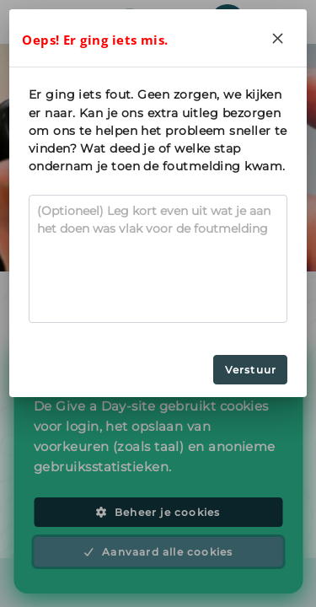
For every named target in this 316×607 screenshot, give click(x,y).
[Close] (278, 38)
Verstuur (251, 369)
